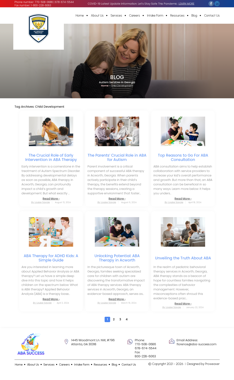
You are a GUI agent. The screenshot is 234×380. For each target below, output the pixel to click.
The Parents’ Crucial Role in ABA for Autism (117, 157)
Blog (194, 15)
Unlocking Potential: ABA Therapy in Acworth (117, 258)
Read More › (51, 198)
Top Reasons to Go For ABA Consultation (183, 157)
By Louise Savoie (40, 202)
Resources (177, 15)
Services (116, 15)
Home (80, 15)
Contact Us (212, 15)
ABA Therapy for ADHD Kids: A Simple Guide (51, 258)
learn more (186, 4)
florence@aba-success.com (197, 344)
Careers (134, 15)
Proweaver (212, 364)
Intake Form (155, 15)
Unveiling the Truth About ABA (183, 258)
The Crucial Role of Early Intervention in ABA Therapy (51, 157)
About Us (97, 15)
